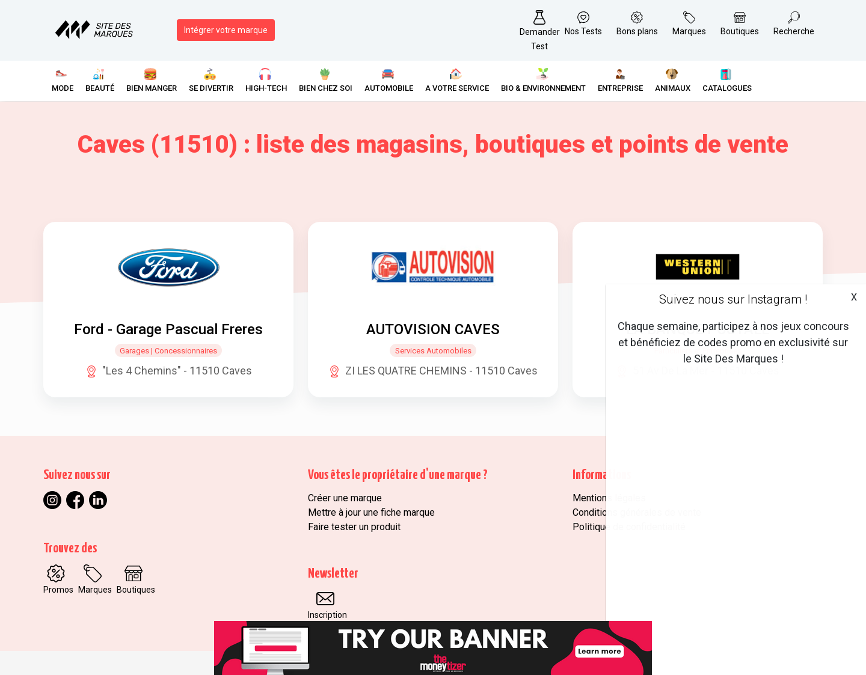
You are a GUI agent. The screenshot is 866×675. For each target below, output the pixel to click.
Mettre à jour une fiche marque (371, 512)
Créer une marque (345, 498)
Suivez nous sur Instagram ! (733, 299)
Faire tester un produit (354, 527)
